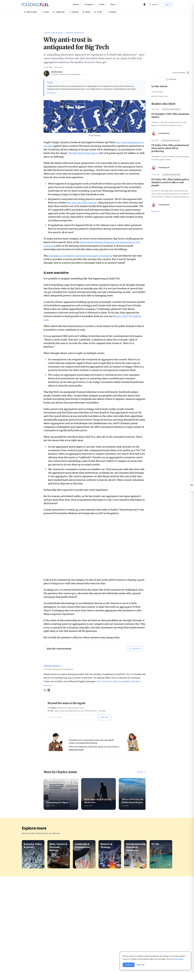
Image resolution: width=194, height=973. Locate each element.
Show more (51, 93)
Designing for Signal (61, 802)
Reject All (140, 965)
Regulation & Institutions (75, 32)
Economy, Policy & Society (53, 32)
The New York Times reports (83, 153)
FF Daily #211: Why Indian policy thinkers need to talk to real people (170, 182)
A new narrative (157, 92)
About (114, 4)
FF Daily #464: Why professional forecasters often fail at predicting (170, 148)
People (103, 4)
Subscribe (105, 717)
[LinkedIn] (49, 690)
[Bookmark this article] (170, 79)
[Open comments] (191, 486)
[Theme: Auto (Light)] (144, 4)
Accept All (129, 965)
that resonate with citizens (82, 202)
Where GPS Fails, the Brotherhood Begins (136, 801)
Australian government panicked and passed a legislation (80, 255)
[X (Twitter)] (45, 690)
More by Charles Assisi (159, 96)
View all (141, 772)
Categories (90, 4)
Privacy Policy (178, 959)
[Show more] (141, 83)
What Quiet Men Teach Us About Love (98, 801)
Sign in (168, 4)
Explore (77, 4)
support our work (76, 749)
